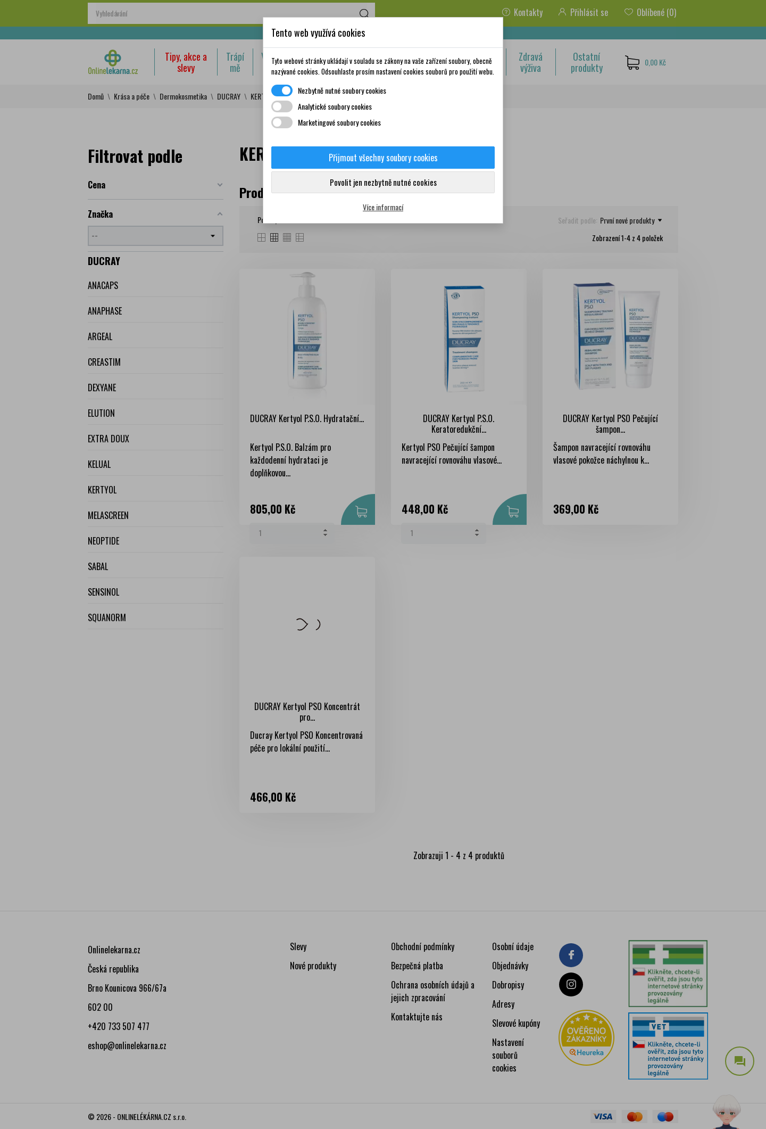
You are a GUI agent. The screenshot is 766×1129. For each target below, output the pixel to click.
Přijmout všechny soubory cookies (383, 157)
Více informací (383, 206)
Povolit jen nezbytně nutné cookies (383, 182)
